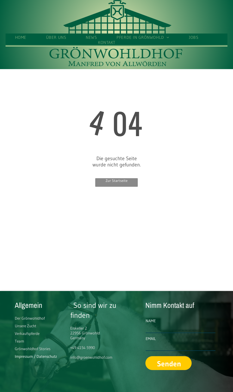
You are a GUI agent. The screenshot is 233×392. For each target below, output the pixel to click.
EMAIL (151, 338)
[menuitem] (30, 37)
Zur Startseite (117, 180)
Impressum (24, 356)
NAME (151, 320)
